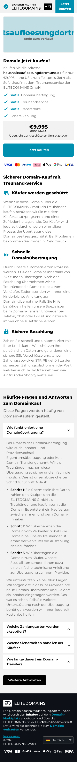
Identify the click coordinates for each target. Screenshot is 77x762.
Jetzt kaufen (65, 6)
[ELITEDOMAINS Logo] (38, 703)
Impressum (11, 736)
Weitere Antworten (24, 680)
